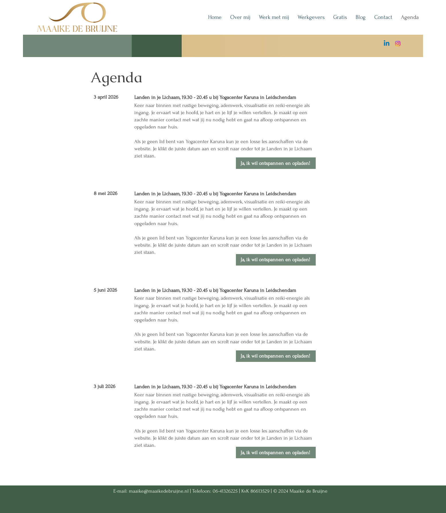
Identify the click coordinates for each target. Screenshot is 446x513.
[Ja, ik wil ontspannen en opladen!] (276, 163)
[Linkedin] (386, 43)
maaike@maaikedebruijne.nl (159, 491)
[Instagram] (397, 43)
